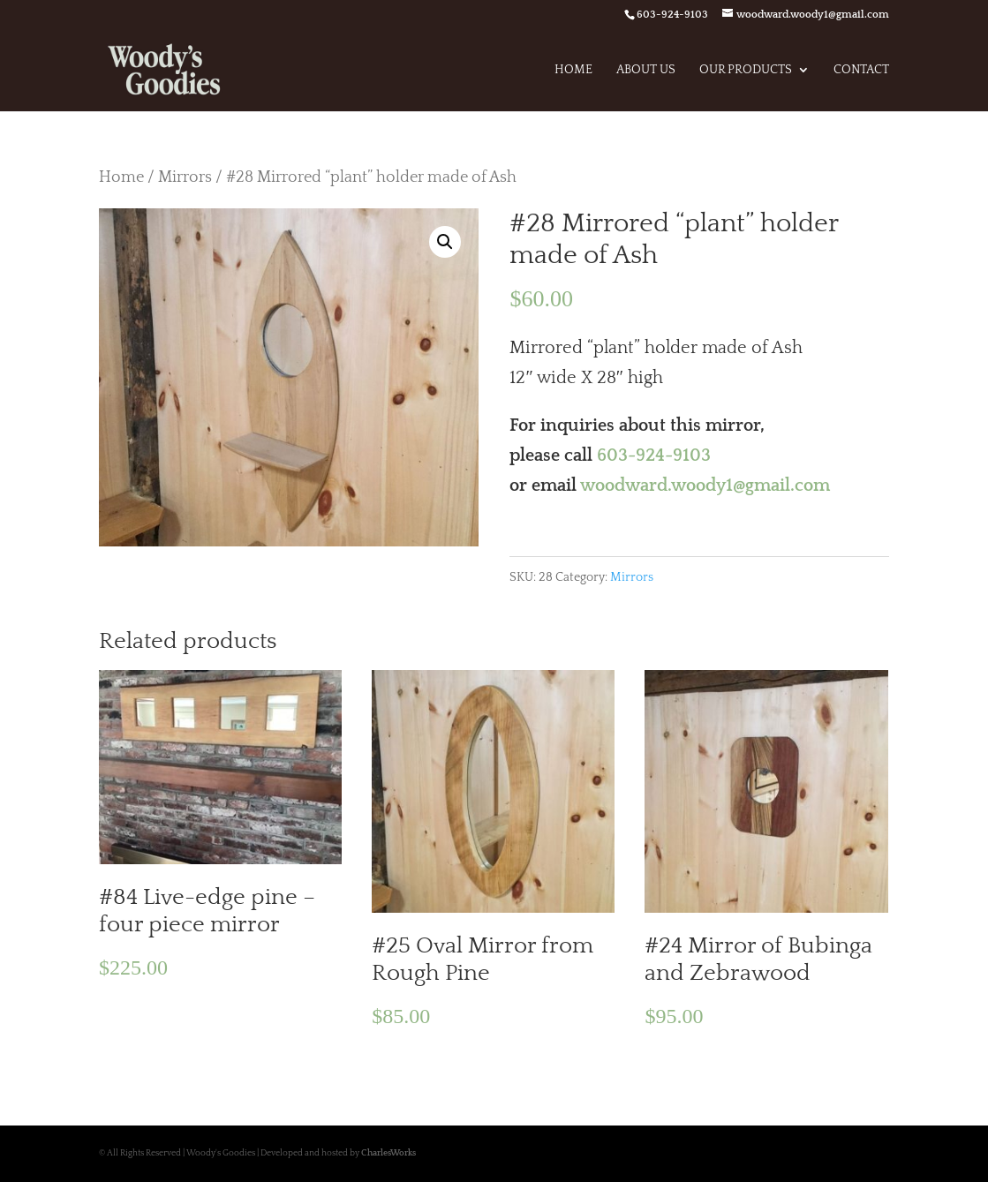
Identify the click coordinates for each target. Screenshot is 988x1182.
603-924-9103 (654, 455)
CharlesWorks (388, 1153)
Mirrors (185, 177)
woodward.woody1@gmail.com (705, 485)
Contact (861, 70)
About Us (645, 70)
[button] (445, 242)
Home (573, 70)
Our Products (745, 70)
